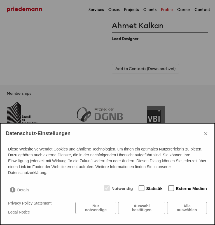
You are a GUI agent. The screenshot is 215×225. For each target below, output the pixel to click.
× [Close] (206, 133)
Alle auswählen (187, 208)
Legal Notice (19, 212)
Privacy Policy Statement (30, 203)
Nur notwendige (96, 208)
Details (23, 190)
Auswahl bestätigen (141, 208)
